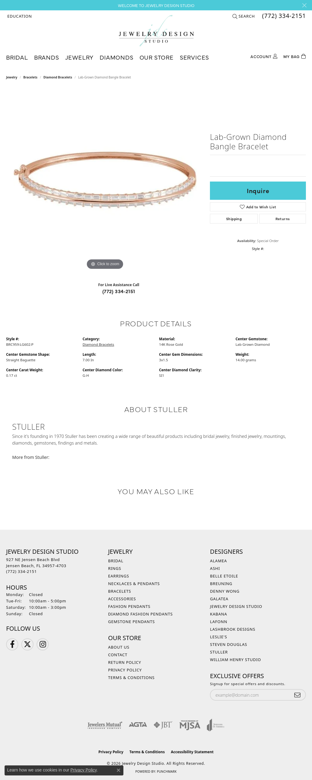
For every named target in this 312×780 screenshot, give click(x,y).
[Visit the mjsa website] (190, 725)
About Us (118, 647)
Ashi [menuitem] (215, 568)
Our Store (157, 57)
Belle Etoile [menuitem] (224, 576)
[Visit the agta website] (138, 725)
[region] (105, 180)
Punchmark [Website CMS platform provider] (167, 771)
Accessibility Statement (192, 751)
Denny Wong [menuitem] (224, 591)
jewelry (11, 77)
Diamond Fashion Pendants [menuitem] (140, 614)
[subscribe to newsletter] (297, 695)
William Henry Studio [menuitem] (235, 659)
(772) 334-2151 (118, 291)
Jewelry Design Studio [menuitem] (236, 606)
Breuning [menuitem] (221, 583)
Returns (282, 218)
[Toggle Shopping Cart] (294, 56)
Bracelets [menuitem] (119, 591)
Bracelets (30, 77)
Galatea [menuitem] (219, 598)
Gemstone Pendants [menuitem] (131, 621)
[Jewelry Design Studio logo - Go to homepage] (156, 31)
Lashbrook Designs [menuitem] (232, 629)
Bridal (17, 57)
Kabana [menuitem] (218, 614)
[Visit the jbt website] (163, 725)
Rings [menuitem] (114, 568)
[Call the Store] (21, 571)
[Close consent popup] (118, 770)
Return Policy (124, 662)
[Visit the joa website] (216, 725)
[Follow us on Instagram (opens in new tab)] (43, 644)
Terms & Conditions (131, 677)
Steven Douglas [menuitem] (228, 644)
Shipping (234, 218)
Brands (46, 57)
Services (194, 57)
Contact (117, 654)
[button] (19, 16)
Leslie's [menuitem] (218, 637)
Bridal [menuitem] (115, 560)
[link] (283, 16)
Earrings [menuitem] (118, 576)
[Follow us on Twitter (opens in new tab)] (27, 644)
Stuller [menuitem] (219, 652)
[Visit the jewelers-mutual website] (104, 725)
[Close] (304, 5)
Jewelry (79, 57)
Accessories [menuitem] (122, 598)
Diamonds (116, 57)
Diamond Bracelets (58, 77)
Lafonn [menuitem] (218, 621)
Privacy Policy (125, 670)
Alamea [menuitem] (218, 560)
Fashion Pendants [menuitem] (129, 606)
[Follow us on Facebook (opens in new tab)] (12, 644)
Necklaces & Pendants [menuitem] (134, 583)
